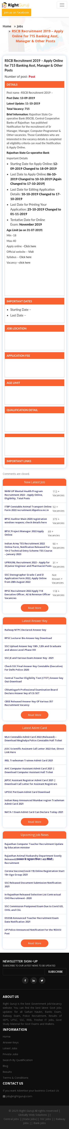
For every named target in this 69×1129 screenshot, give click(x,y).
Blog (5, 1066)
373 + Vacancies (34, 521)
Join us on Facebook (16, 12)
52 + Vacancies (34, 509)
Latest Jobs (10, 1048)
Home (7, 26)
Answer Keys (11, 1042)
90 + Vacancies (34, 549)
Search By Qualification (18, 1060)
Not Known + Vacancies (34, 579)
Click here (30, 246)
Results (7, 1072)
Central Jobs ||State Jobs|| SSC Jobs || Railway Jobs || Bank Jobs (34, 1121)
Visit (31, 251)
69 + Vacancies (32, 533)
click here (24, 262)
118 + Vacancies (34, 594)
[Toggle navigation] (62, 5)
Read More (34, 608)
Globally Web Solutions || (34, 1115)
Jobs (20, 26)
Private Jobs (10, 1054)
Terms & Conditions (15, 1078)
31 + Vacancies (34, 564)
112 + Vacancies (34, 494)
